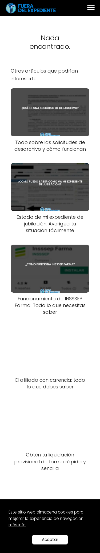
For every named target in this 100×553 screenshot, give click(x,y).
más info (17, 525)
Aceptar (50, 539)
